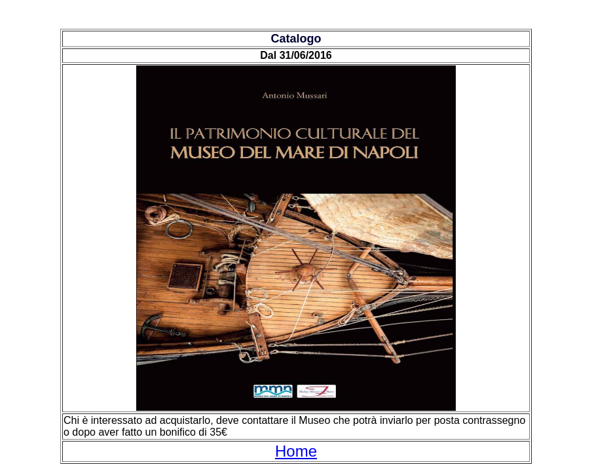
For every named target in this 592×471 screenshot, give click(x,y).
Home (296, 451)
